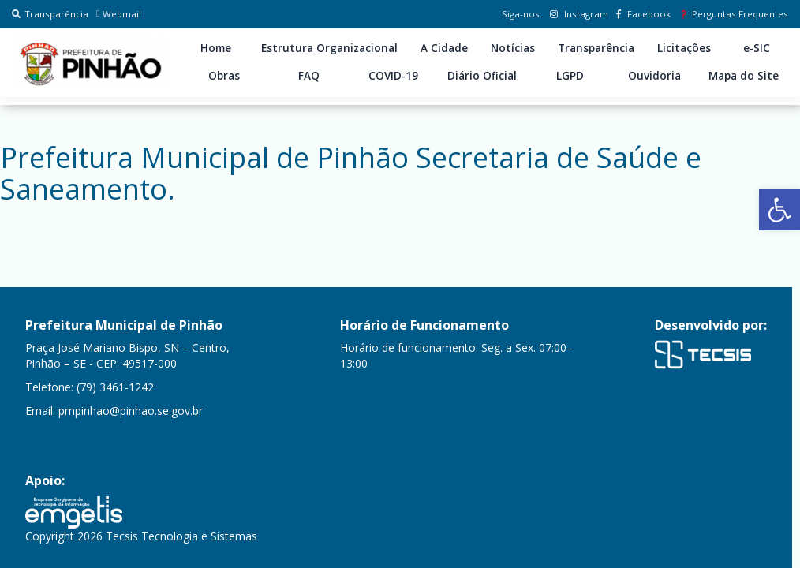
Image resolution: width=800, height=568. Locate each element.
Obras (224, 76)
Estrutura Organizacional (329, 48)
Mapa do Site (743, 76)
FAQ (309, 76)
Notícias (513, 48)
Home (215, 48)
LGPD (570, 76)
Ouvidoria (654, 76)
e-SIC (756, 48)
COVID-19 (393, 76)
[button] (779, 209)
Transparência (50, 14)
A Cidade (444, 48)
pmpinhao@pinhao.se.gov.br (130, 410)
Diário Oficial (482, 76)
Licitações (684, 48)
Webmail (118, 14)
